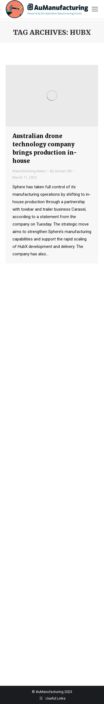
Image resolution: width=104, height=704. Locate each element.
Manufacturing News (29, 171)
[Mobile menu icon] (94, 9)
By (61, 171)
